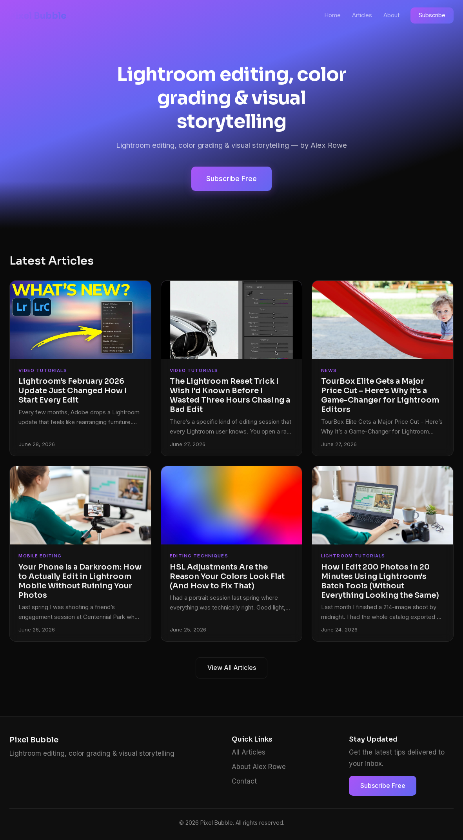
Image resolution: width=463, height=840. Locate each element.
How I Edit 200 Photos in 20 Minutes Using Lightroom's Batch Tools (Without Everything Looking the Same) (380, 581)
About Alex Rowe (259, 767)
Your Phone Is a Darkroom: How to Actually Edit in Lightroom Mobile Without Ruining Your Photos (80, 581)
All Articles (248, 752)
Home (332, 15)
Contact (244, 781)
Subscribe (432, 15)
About (391, 15)
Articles (362, 15)
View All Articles (231, 667)
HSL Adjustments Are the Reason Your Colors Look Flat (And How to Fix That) (227, 576)
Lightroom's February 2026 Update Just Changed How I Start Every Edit (72, 390)
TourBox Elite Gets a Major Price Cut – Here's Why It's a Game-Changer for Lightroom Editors (380, 395)
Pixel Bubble (37, 15)
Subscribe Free (231, 178)
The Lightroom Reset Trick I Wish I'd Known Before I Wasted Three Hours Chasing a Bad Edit (230, 395)
